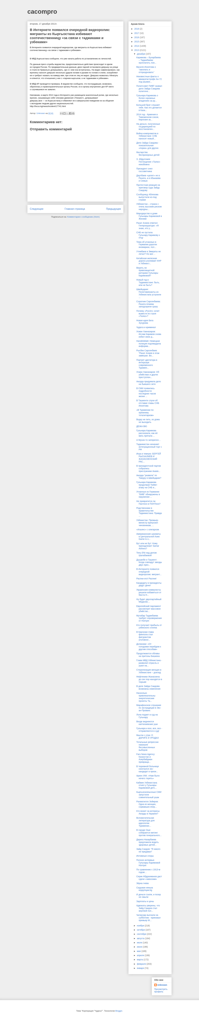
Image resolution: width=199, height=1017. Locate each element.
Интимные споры (145, 856)
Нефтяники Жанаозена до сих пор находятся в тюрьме (149, 679)
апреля (141, 955)
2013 (137, 50)
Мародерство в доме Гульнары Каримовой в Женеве (149, 216)
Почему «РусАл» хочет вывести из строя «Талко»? (148, 313)
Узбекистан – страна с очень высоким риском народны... (149, 206)
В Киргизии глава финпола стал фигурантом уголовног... (145, 636)
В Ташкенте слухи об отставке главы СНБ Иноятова (147, 403)
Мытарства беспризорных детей (148, 153)
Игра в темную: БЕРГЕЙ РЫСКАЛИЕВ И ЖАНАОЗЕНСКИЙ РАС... (148, 457)
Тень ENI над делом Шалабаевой (146, 554)
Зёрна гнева (142, 883)
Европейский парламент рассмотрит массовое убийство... (148, 609)
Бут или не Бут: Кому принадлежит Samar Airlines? (147, 546)
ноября (141, 925)
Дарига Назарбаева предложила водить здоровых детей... (147, 842)
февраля (141, 964)
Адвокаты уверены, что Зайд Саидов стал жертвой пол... (148, 908)
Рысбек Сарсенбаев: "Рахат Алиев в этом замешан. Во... (147, 353)
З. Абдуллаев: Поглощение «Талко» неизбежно (148, 162)
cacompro (42, 11)
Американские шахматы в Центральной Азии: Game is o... (148, 536)
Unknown (162, 985)
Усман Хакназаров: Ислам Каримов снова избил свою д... (148, 334)
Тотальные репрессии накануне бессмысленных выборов (147, 746)
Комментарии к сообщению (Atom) (83, 217)
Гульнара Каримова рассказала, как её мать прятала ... (146, 433)
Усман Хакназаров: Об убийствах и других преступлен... (147, 374)
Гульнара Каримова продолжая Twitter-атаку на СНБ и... (146, 485)
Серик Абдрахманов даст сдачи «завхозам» (149, 877)
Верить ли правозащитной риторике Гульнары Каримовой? (147, 272)
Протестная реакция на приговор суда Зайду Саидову (148, 188)
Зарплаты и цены (145, 901)
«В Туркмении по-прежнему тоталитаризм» (145, 412)
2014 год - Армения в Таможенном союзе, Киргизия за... (147, 117)
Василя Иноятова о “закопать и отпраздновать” (146, 69)
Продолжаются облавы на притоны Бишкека (148, 654)
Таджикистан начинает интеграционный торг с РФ (149, 447)
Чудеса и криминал (146, 327)
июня (140, 947)
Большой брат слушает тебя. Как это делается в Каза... (149, 107)
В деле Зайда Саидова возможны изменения (148, 687)
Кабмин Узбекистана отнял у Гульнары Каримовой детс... (146, 785)
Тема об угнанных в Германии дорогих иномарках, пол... (146, 244)
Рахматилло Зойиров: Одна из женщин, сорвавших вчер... (147, 804)
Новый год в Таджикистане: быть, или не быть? (148, 282)
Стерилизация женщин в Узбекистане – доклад (148, 671)
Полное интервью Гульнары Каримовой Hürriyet (148, 863)
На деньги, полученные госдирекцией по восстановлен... (148, 126)
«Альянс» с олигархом (147, 529)
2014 (137, 46)
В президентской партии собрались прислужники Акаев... (148, 468)
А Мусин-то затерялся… (148, 440)
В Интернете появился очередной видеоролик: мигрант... (149, 572)
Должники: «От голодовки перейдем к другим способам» (148, 646)
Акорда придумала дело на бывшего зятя (148, 382)
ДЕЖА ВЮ (141, 426)
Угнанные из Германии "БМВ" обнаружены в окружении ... (148, 494)
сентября (142, 934)
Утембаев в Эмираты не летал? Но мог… (148, 252)
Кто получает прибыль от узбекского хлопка (149, 626)
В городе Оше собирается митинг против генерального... (149, 833)
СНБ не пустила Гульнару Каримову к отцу (148, 235)
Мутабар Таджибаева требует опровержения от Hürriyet (149, 618)
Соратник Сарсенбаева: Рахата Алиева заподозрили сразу (148, 304)
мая (139, 951)
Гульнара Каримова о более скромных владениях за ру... (147, 98)
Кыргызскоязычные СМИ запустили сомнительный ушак (148, 795)
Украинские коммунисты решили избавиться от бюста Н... (148, 592)
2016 (137, 37)
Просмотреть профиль (160, 990)
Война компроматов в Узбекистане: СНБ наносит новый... (147, 136)
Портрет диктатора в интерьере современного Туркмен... (146, 364)
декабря (141, 54)
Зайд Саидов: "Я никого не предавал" (148, 850)
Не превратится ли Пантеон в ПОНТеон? (148, 502)
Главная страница (75, 209)
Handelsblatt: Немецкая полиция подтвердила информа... (148, 344)
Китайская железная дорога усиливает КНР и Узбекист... (148, 261)
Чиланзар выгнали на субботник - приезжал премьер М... (148, 918)
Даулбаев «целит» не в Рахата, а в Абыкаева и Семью (148, 178)
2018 (137, 29)
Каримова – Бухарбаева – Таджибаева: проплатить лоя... (148, 60)
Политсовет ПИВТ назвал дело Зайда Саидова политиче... (149, 88)
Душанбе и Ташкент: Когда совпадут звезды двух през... (149, 562)
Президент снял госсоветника (144, 170)
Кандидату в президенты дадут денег (148, 584)
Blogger (118, 1011)
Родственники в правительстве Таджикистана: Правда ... (149, 512)
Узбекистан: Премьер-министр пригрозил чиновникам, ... (147, 523)
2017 (137, 33)
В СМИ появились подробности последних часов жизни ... (146, 392)
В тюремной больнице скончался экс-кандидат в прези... (147, 769)
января (140, 968)
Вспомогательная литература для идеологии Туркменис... (145, 822)
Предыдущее (113, 209)
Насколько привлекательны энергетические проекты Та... (145, 697)
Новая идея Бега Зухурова (144, 321)
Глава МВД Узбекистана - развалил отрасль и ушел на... (149, 663)
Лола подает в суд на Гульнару (147, 716)
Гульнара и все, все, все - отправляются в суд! (149, 729)
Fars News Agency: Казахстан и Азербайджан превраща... (145, 758)
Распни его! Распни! (146, 578)
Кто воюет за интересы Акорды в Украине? (148, 812)
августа (141, 938)
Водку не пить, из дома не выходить (148, 420)
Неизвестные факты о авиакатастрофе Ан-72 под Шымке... (149, 79)
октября (141, 930)
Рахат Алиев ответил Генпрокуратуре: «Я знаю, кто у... (147, 225)
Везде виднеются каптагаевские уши (147, 722)
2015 (137, 41)
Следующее (36, 209)
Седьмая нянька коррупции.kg (144, 889)
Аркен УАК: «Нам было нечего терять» (148, 777)
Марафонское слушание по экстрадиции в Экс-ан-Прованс (148, 708)
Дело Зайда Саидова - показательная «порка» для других (147, 145)
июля (140, 942)
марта (140, 959)
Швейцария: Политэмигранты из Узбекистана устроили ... (148, 293)
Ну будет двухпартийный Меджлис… (148, 600)
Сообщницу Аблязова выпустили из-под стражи (147, 197)
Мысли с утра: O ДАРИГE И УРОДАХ (147, 736)
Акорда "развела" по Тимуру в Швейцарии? (148, 476)
